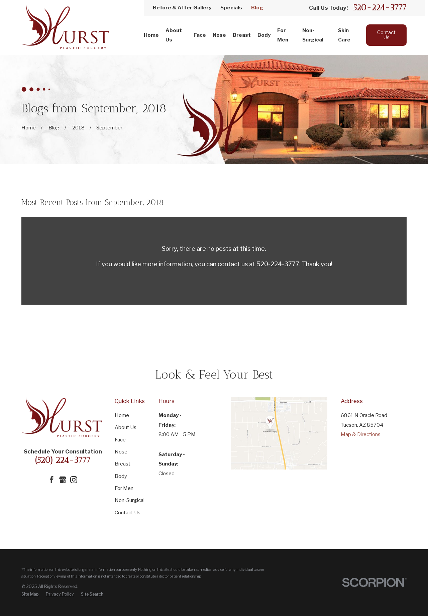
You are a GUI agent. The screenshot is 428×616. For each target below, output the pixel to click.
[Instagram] (73, 479)
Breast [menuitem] (242, 35)
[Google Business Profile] (62, 479)
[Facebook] (51, 479)
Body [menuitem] (264, 35)
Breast (122, 464)
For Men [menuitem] (282, 35)
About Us (125, 427)
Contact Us (386, 34)
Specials (231, 8)
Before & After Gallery (182, 8)
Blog (257, 8)
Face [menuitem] (200, 35)
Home (122, 415)
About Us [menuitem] (174, 35)
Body (121, 476)
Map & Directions (361, 434)
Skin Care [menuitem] (344, 35)
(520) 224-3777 (63, 460)
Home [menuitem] (151, 35)
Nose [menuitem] (219, 35)
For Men (124, 488)
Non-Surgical (129, 500)
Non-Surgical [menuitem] (312, 35)
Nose (121, 452)
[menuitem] (30, 594)
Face (120, 440)
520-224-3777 (380, 8)
